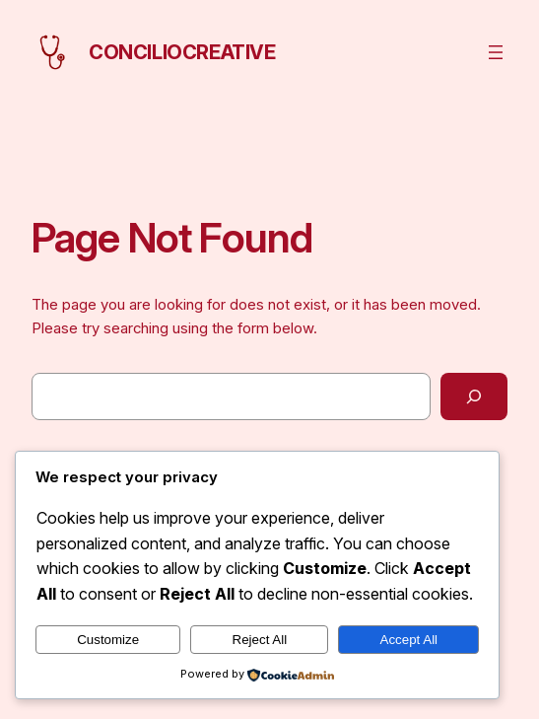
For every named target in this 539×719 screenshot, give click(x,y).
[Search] (473, 396)
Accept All (409, 639)
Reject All (260, 639)
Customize (108, 639)
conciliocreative (182, 52)
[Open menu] (495, 52)
